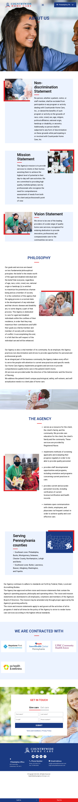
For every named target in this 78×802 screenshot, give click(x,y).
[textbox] (63, 4)
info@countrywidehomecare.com (57, 763)
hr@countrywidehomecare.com (57, 765)
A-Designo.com (46, 776)
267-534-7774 (36, 763)
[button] (42, 4)
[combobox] (65, 4)
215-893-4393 (35, 765)
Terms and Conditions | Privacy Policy (39, 731)
